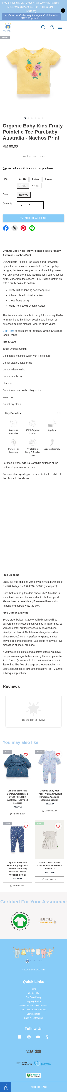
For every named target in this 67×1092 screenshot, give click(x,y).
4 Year (35, 185)
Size (5, 179)
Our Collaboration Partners (33, 1009)
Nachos (23, 194)
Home (33, 989)
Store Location (33, 1014)
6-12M (22, 179)
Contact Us (33, 993)
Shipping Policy (33, 1001)
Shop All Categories (33, 1018)
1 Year (35, 179)
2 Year (48, 179)
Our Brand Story (33, 997)
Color (6, 194)
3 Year (22, 185)
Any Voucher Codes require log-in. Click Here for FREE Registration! (31, 16)
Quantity (7, 203)
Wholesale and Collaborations (33, 1005)
